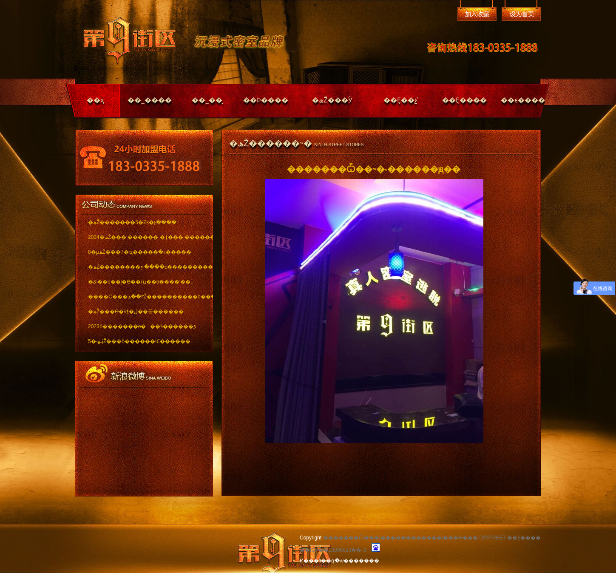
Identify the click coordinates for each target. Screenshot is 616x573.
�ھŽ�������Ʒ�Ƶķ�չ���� (132, 222)
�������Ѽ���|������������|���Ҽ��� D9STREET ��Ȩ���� (432, 538)
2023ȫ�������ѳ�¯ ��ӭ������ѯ (142, 326)
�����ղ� (477, 14)
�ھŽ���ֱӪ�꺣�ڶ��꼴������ (136, 312)
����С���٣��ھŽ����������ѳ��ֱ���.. (144, 297)
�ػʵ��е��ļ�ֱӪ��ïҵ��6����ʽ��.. (140, 282)
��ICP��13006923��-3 (333, 550)
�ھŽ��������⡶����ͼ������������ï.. (144, 267)
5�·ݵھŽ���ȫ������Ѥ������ (139, 341)
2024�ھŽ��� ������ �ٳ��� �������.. (144, 237)
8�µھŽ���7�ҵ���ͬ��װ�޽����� (139, 252)
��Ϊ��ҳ (521, 14)
